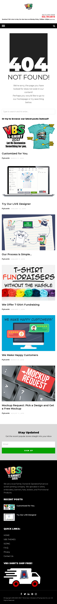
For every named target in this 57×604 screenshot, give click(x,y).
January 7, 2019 (18, 259)
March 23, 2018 (17, 360)
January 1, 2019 (18, 309)
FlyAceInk (6, 158)
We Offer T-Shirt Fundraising (20, 304)
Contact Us (8, 556)
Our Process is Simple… (17, 254)
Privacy (7, 552)
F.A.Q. (6, 548)
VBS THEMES (10, 539)
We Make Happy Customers (20, 355)
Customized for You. (15, 153)
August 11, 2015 (17, 413)
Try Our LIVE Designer (16, 203)
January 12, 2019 (18, 208)
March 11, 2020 (17, 158)
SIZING (7, 544)
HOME (7, 535)
